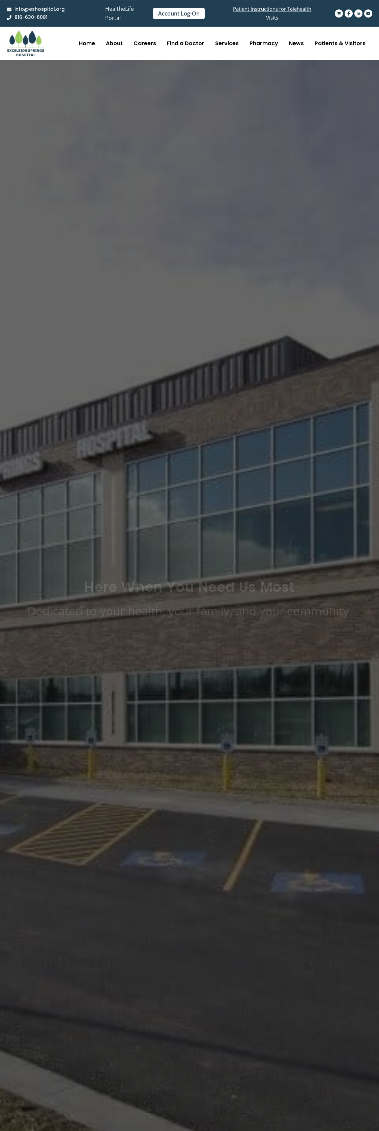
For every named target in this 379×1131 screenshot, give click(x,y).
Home (87, 43)
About (114, 43)
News (296, 43)
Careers (145, 43)
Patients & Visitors (340, 43)
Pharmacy (264, 43)
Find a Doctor (185, 43)
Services (227, 43)
